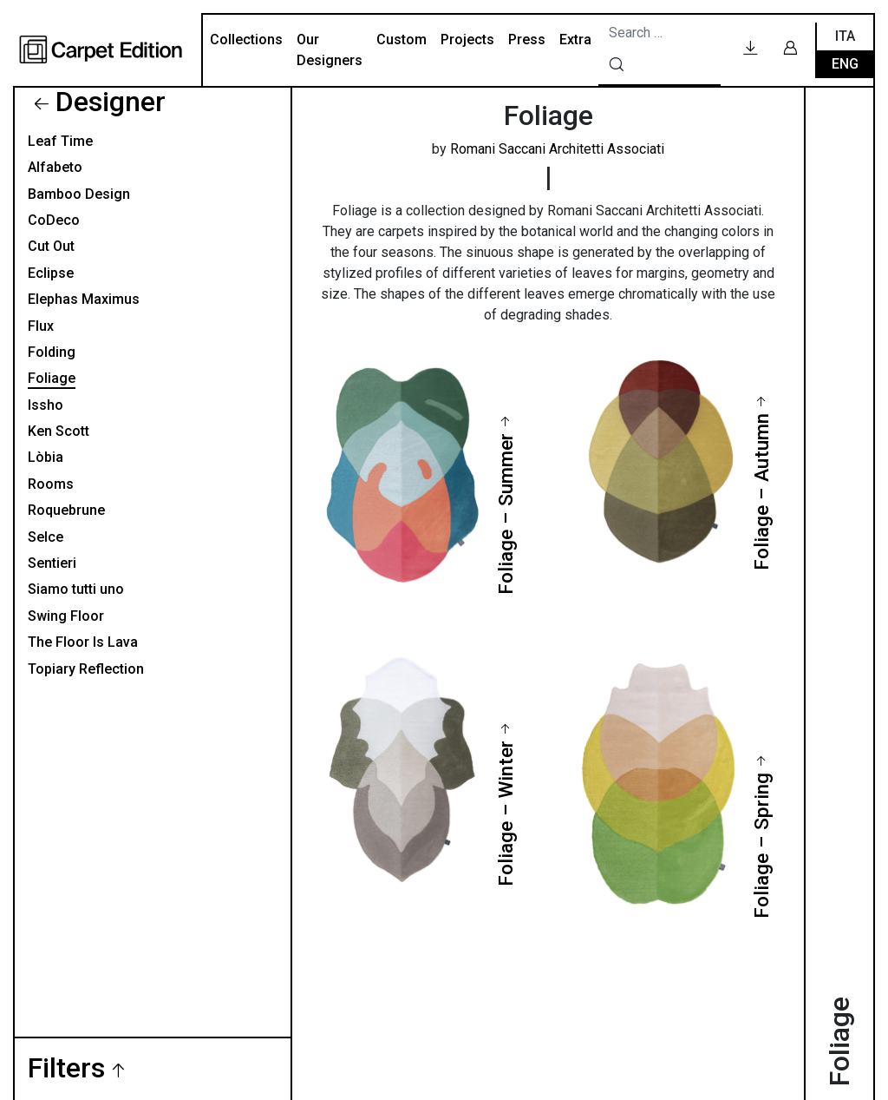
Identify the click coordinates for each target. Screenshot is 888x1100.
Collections (246, 39)
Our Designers (329, 50)
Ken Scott (58, 431)
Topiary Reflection (86, 669)
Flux (41, 326)
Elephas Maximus (84, 299)
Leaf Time (60, 141)
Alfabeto (55, 167)
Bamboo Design (79, 194)
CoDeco (54, 220)
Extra (575, 39)
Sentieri (52, 563)
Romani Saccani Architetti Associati (557, 149)
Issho (45, 405)
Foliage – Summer (505, 514)
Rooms (51, 484)
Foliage (51, 378)
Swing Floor (66, 616)
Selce (45, 537)
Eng (845, 64)
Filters (66, 1068)
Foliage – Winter (505, 813)
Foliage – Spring (761, 846)
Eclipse (51, 273)
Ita (845, 36)
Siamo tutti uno (76, 589)
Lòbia (45, 457)
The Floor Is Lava (83, 642)
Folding (51, 352)
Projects (467, 39)
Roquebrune (66, 510)
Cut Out (51, 246)
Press (526, 39)
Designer (111, 101)
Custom (401, 39)
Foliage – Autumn (761, 491)
